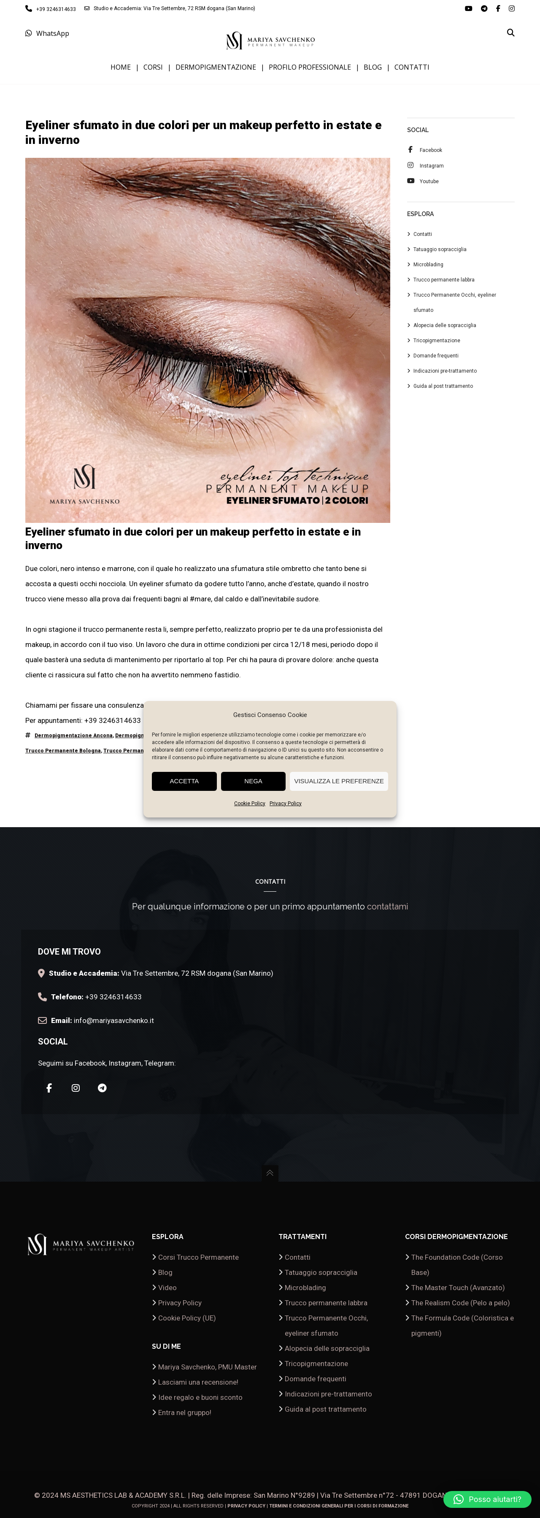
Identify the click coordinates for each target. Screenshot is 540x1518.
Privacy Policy (286, 803)
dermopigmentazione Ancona (74, 736)
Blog (165, 1272)
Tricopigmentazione (436, 341)
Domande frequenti (436, 357)
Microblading (428, 265)
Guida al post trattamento (443, 387)
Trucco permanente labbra (444, 281)
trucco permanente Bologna (63, 752)
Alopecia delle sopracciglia (444, 326)
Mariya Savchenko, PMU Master (207, 1367)
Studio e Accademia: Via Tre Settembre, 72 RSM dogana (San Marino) (169, 8)
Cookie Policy (249, 803)
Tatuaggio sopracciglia (440, 250)
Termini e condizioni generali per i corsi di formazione (338, 1506)
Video (167, 1287)
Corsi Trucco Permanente (198, 1257)
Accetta (184, 781)
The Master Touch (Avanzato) (458, 1287)
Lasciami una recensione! (198, 1382)
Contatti (422, 235)
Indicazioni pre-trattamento (445, 372)
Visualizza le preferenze (339, 781)
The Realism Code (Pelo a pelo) (460, 1303)
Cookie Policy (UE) (187, 1318)
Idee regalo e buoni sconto (200, 1397)
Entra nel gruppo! (184, 1412)
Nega (253, 781)
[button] (487, 1499)
